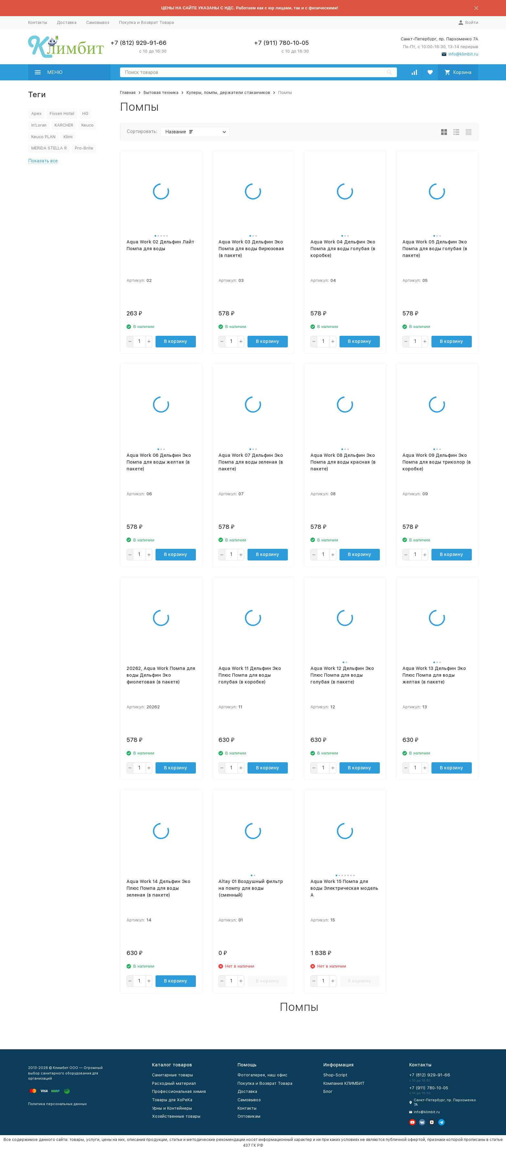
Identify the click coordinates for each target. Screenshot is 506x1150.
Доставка (66, 22)
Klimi (68, 136)
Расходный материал (174, 1083)
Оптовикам (249, 1116)
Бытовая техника (161, 92)
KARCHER (64, 125)
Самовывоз (97, 22)
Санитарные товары (172, 1075)
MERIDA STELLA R (49, 148)
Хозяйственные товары (176, 1116)
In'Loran (38, 125)
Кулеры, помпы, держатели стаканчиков (228, 92)
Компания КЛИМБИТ (344, 1083)
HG (85, 113)
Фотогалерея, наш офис (263, 1075)
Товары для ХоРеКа (172, 1099)
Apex (36, 113)
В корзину (175, 341)
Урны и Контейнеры (172, 1108)
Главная (128, 92)
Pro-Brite (84, 148)
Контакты (37, 22)
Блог (328, 1091)
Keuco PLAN (43, 136)
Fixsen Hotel (62, 113)
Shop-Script (335, 1075)
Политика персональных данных (57, 1104)
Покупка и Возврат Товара (146, 22)
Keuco (87, 125)
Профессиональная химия (179, 1091)
